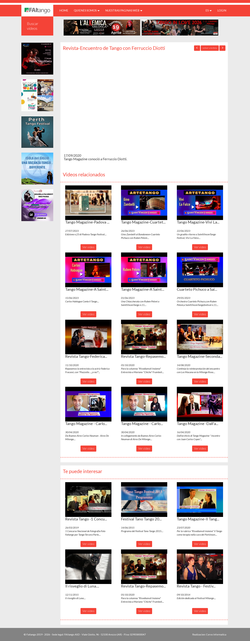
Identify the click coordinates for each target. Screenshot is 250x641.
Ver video (88, 247)
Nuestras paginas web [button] (123, 10)
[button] (88, 202)
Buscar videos (32, 26)
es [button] (209, 10)
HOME (65, 10)
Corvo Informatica (216, 634)
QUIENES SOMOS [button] (87, 10)
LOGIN (221, 10)
